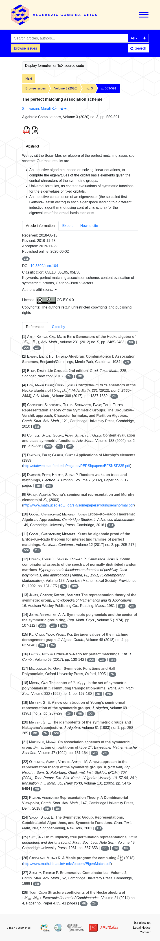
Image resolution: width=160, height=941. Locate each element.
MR (131, 342)
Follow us (142, 923)
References (35, 327)
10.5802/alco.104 (44, 266)
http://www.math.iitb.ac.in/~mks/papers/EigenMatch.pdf (67, 864)
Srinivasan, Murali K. (38, 109)
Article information (40, 226)
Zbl (26, 258)
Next (29, 78)
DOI (26, 347)
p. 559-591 (108, 88)
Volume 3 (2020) (65, 88)
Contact (145, 932)
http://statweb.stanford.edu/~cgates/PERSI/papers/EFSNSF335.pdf (76, 466)
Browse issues (25, 48)
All (133, 38)
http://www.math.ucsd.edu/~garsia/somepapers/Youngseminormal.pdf (78, 505)
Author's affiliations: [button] (39, 289)
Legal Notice (142, 927)
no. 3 (89, 88)
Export (67, 226)
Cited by (58, 327)
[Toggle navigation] (144, 15)
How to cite (89, 226)
